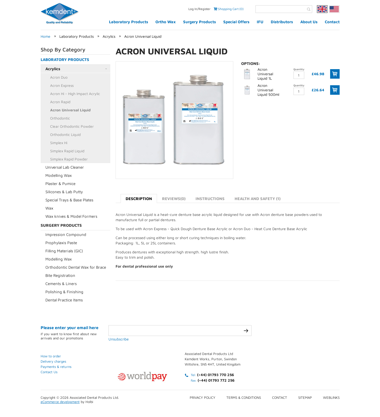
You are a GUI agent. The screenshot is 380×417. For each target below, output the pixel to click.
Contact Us (49, 372)
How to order (51, 356)
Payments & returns (56, 366)
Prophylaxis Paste (61, 242)
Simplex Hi (58, 142)
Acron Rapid (60, 101)
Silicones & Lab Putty (64, 191)
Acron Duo (59, 77)
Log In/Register (199, 9)
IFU (260, 22)
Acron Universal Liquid (143, 36)
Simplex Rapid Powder (69, 159)
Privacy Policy (202, 397)
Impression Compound (65, 234)
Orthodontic (60, 118)
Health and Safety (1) (258, 198)
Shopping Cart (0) (231, 9)
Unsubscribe (118, 339)
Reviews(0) (174, 198)
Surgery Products (199, 22)
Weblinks (331, 397)
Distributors (282, 22)
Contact (332, 22)
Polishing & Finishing (64, 292)
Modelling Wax (58, 175)
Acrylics (109, 36)
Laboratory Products (128, 22)
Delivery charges (53, 361)
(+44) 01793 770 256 (215, 374)
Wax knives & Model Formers (71, 216)
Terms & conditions (243, 397)
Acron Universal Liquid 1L (265, 73)
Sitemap (305, 397)
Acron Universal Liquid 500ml (268, 90)
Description (139, 198)
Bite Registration (60, 275)
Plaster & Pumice (60, 183)
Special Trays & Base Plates (69, 200)
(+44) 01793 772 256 (216, 380)
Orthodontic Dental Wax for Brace (75, 267)
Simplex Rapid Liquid (67, 151)
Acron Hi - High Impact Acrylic (75, 93)
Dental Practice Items (64, 300)
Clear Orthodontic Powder (72, 126)
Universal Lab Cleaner (64, 167)
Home (45, 36)
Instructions (210, 198)
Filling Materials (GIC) (64, 251)
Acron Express (62, 85)
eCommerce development (60, 402)
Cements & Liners (61, 283)
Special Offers (236, 22)
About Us (308, 22)
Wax (49, 208)
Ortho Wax (165, 22)
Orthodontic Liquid (65, 134)
